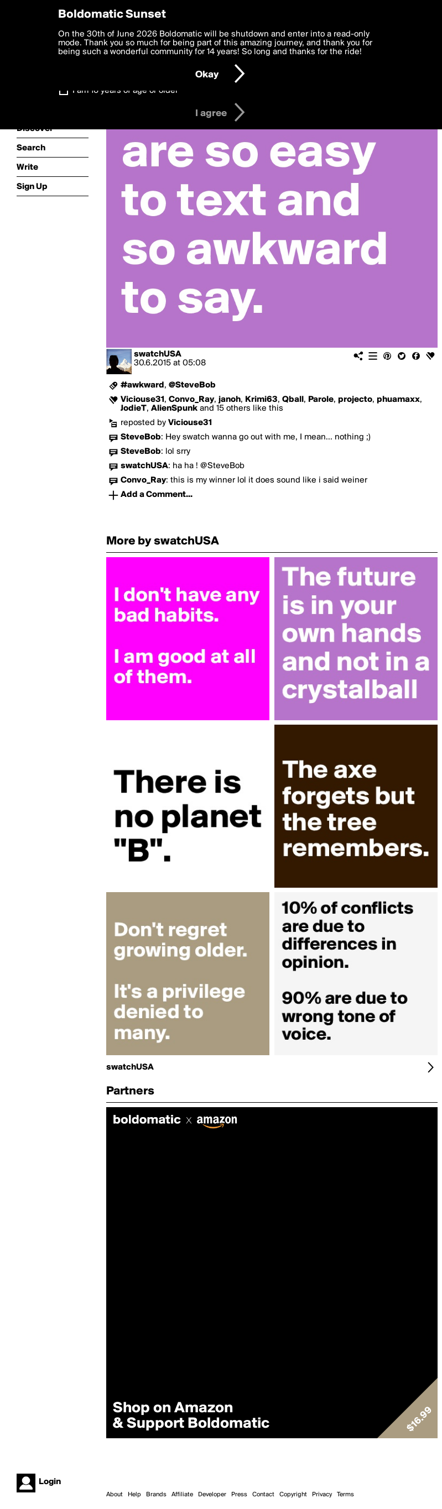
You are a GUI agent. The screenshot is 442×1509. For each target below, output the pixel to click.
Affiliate (182, 1494)
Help (134, 1494)
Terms (345, 1494)
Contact (263, 1494)
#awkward (142, 385)
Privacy (322, 1494)
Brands (156, 1494)
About (114, 1494)
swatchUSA (157, 354)
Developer (212, 1494)
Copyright (293, 1494)
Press (239, 1494)
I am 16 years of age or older (125, 90)
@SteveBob (192, 385)
